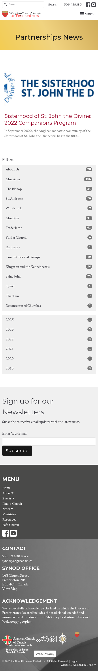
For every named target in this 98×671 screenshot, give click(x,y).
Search (53, 4)
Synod (49, 286)
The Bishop (49, 189)
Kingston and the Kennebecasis (49, 267)
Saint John (49, 276)
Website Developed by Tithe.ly (78, 664)
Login (73, 661)
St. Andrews (49, 198)
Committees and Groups (49, 257)
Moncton (49, 218)
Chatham (49, 296)
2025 (49, 320)
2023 (49, 329)
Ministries (49, 179)
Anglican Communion (52, 638)
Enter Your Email (14, 433)
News (7, 509)
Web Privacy (45, 654)
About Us (49, 169)
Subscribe (17, 450)
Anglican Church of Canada (18, 639)
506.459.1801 (73, 4)
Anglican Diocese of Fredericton (83, 634)
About (7, 493)
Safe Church (10, 525)
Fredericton (49, 228)
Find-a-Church (49, 237)
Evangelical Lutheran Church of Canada (17, 649)
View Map (9, 589)
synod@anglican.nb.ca (17, 561)
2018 (49, 368)
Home (6, 488)
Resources (49, 247)
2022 (49, 339)
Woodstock (49, 208)
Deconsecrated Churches (49, 306)
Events (8, 498)
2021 (49, 349)
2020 (49, 359)
